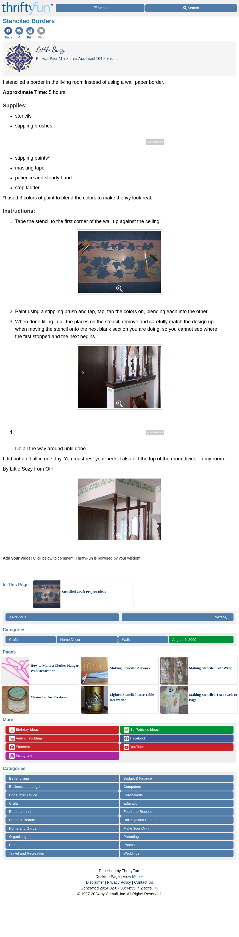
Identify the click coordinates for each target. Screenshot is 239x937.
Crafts (14, 640)
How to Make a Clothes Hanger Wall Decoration (54, 668)
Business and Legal (24, 787)
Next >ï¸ (222, 617)
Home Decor (70, 640)
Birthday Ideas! (24, 730)
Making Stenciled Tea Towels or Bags (213, 697)
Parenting (131, 837)
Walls (126, 640)
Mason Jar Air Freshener (49, 697)
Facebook (135, 738)
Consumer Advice (23, 795)
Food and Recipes (138, 812)
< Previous (17, 617)
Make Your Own (136, 828)
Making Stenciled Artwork (130, 668)
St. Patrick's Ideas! (142, 730)
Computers (132, 787)
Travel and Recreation (26, 853)
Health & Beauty (22, 820)
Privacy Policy (119, 882)
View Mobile (133, 876)
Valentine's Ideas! (26, 738)
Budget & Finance (138, 778)
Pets (12, 845)
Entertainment (20, 812)
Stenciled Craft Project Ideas (84, 592)
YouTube (134, 747)
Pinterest (19, 747)
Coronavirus (133, 795)
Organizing (17, 837)
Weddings (132, 853)
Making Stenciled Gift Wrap (210, 668)
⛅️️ (156, 888)
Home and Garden (23, 828)
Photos (129, 845)
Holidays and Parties (140, 820)
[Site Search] (191, 8)
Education (132, 803)
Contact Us (143, 882)
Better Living (19, 778)
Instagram (20, 756)
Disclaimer (95, 882)
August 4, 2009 (184, 640)
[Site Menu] (100, 8)
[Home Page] (27, 3)
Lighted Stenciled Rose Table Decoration (132, 697)
